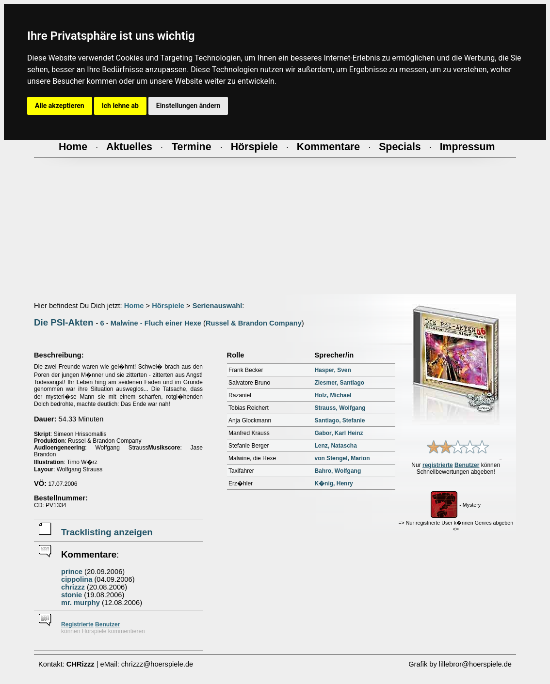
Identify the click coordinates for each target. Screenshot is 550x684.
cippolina (76, 579)
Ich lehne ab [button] (120, 105)
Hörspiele (168, 306)
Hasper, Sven (332, 370)
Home (134, 306)
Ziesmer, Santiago (339, 382)
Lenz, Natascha (335, 445)
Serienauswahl (218, 306)
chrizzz (73, 587)
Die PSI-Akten (63, 322)
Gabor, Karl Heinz (338, 433)
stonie (71, 595)
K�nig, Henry (333, 483)
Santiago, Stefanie (339, 420)
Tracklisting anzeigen (107, 532)
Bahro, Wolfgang (337, 470)
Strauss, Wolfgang (339, 407)
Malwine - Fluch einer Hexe (156, 323)
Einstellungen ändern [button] (188, 105)
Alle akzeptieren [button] (59, 105)
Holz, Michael (332, 395)
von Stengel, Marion (342, 458)
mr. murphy (80, 602)
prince (71, 571)
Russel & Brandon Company (254, 323)
